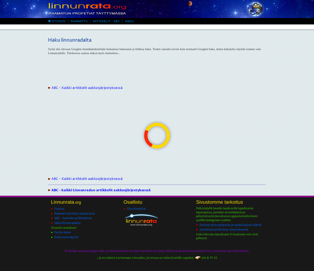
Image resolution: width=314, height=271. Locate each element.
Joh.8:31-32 (209, 258)
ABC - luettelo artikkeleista (73, 218)
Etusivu (57, 21)
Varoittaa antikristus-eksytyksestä (223, 230)
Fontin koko (62, 232)
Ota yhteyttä (136, 209)
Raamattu (79, 21)
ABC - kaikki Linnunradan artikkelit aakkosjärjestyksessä (101, 190)
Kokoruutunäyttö (66, 237)
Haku (129, 21)
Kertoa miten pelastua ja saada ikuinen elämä (230, 225)
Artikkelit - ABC (106, 21)
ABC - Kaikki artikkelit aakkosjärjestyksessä (87, 88)
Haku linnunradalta (67, 223)
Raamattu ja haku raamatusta (74, 214)
